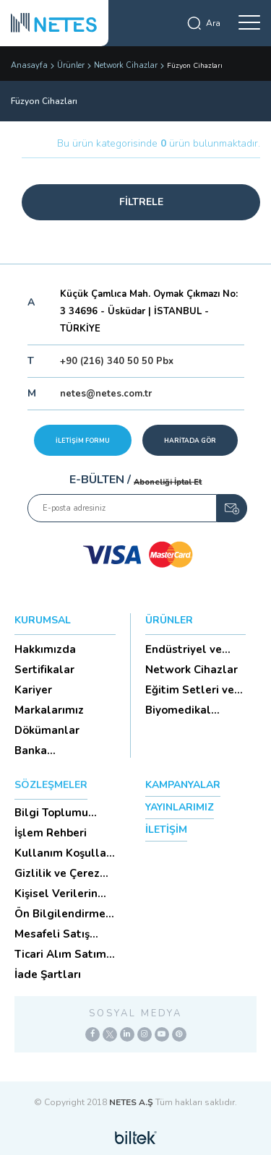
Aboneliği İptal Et (168, 482)
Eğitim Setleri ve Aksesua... (189, 690)
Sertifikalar (44, 669)
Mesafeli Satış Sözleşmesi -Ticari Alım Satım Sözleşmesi (62, 934)
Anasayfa (29, 65)
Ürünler (71, 65)
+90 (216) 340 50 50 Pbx (116, 361)
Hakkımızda (45, 649)
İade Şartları (47, 974)
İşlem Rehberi (50, 833)
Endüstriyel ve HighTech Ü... (183, 649)
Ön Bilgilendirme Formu (60, 914)
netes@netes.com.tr (106, 393)
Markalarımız (49, 710)
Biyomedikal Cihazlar (178, 710)
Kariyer (33, 690)
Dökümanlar (46, 730)
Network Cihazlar (126, 65)
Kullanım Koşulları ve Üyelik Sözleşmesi (63, 853)
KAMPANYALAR (182, 785)
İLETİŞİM (166, 829)
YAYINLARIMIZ (179, 807)
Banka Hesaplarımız (49, 750)
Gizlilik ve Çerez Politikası (57, 873)
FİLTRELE (141, 202)
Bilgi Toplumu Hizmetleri (51, 812)
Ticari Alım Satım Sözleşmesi (60, 954)
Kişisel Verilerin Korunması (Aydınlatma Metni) (56, 893)
